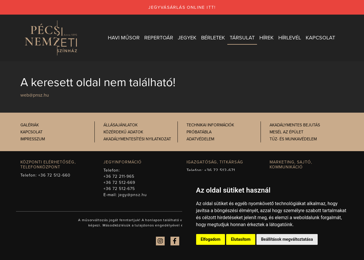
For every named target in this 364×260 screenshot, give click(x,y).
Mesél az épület (286, 132)
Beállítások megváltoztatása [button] (287, 239)
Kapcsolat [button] (320, 37)
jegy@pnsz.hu (132, 194)
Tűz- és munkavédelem (293, 139)
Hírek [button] (266, 37)
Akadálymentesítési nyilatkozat (137, 139)
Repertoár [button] (158, 37)
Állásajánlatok (120, 125)
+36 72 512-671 (219, 170)
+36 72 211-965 (119, 176)
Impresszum (32, 139)
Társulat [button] (242, 37)
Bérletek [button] (213, 37)
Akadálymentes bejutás (295, 125)
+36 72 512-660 (54, 175)
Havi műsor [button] (124, 37)
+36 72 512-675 (119, 188)
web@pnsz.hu (34, 95)
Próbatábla (199, 132)
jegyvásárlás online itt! (182, 7)
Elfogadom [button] (211, 239)
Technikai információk (210, 125)
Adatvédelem (200, 139)
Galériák (29, 125)
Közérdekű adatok (123, 132)
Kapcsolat (31, 132)
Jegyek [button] (187, 37)
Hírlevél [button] (289, 37)
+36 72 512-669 (119, 182)
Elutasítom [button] (240, 239)
